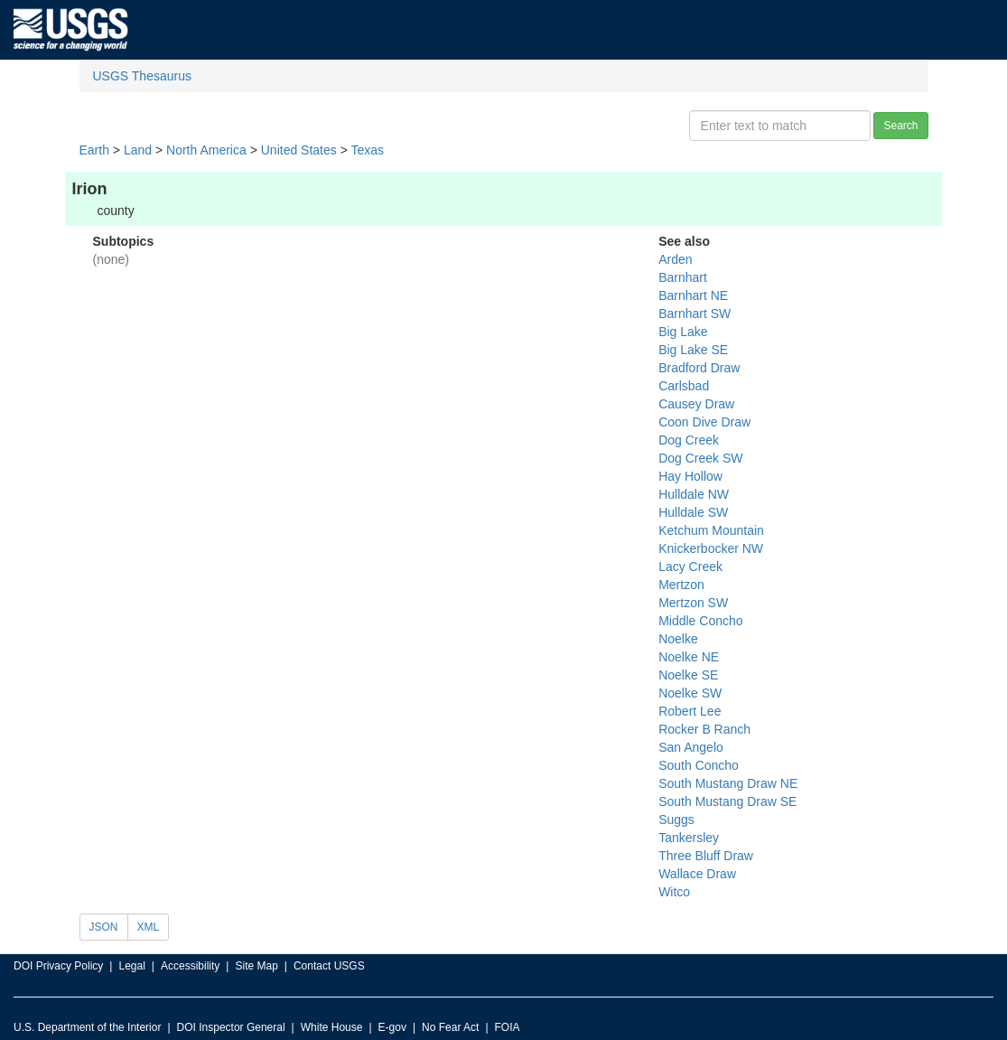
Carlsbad (683, 386)
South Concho (698, 765)
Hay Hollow (690, 476)
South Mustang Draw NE (727, 783)
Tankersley (688, 837)
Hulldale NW (693, 494)
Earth (94, 150)
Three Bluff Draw (705, 855)
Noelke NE (688, 657)
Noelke (678, 639)
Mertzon (681, 584)
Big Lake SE (693, 349)
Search (900, 125)
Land (138, 150)
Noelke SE (688, 675)
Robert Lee (689, 711)
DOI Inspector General (231, 1027)
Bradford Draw (699, 368)
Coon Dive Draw (704, 422)
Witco (674, 892)
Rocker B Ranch (704, 729)
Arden (675, 259)
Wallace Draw (697, 874)
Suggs (676, 819)
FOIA (507, 1027)
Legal (131, 966)
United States (299, 150)
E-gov (392, 1027)
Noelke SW (690, 693)
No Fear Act (450, 1027)
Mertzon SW (693, 602)
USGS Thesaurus (142, 76)
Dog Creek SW (700, 458)
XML (148, 927)
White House (332, 1027)
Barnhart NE (693, 295)
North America (206, 150)
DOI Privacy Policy (58, 966)
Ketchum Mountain (711, 530)
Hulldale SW (693, 512)
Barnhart (682, 277)
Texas (368, 150)
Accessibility (190, 966)
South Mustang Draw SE (727, 801)
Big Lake (682, 331)
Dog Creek (688, 440)
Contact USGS (329, 966)
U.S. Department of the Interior (87, 1027)
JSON (103, 927)
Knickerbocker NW (710, 548)
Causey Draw (696, 404)
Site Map (256, 966)
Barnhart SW (694, 313)
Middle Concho (700, 621)
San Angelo (690, 747)
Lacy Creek (690, 566)
